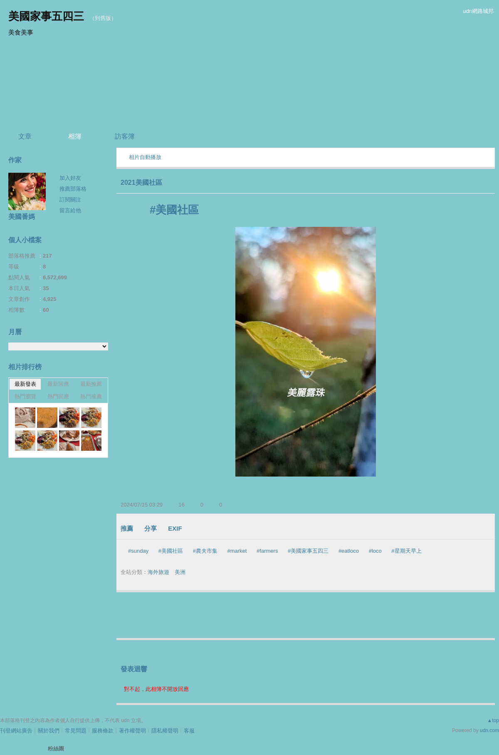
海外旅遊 (158, 572)
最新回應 (58, 384)
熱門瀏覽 (25, 396)
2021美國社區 (141, 182)
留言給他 (70, 210)
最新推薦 (91, 384)
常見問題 (75, 731)
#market (237, 551)
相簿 (75, 136)
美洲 (180, 572)
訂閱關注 (70, 199)
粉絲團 (56, 748)
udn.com (489, 730)
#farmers (267, 551)
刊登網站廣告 (16, 731)
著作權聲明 (132, 731)
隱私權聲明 (164, 731)
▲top (493, 720)
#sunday (138, 551)
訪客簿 (125, 136)
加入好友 (70, 178)
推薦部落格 (72, 189)
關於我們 (48, 731)
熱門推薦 (91, 396)
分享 (150, 528)
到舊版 (103, 18)
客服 (189, 731)
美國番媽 (21, 216)
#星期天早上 (406, 551)
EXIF (175, 528)
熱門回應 (58, 396)
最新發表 (25, 384)
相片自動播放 (145, 157)
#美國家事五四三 (308, 551)
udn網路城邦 (478, 11)
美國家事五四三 (46, 16)
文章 (25, 136)
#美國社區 (170, 551)
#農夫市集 (205, 551)
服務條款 (103, 731)
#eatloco (348, 551)
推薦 (127, 528)
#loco (375, 551)
